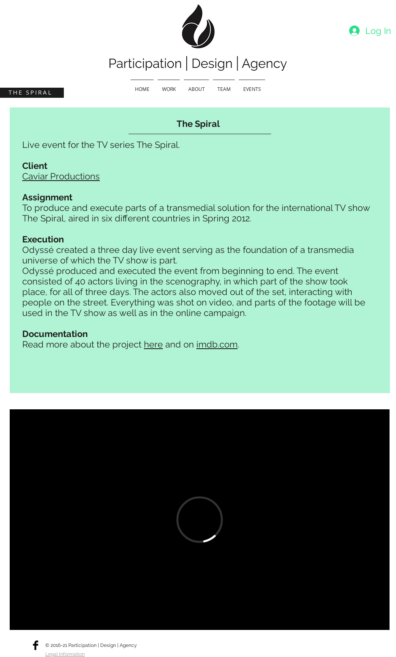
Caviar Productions (61, 176)
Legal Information (65, 654)
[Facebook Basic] (35, 645)
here (153, 344)
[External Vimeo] (200, 519)
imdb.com (217, 344)
